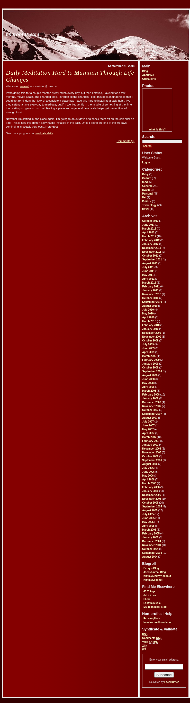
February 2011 (151, 286)
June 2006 (148, 471)
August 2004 (149, 556)
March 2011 (149, 282)
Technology (149, 205)
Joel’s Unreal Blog (154, 572)
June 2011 (148, 271)
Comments (151, 638)
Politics (146, 201)
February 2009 (151, 359)
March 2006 (149, 483)
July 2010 (148, 309)
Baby (145, 174)
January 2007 (150, 444)
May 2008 (147, 383)
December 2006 (151, 448)
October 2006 (150, 456)
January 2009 (150, 363)
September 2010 (152, 302)
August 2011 (149, 263)
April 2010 (148, 317)
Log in (146, 162)
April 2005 (148, 525)
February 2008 (151, 394)
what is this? (157, 129)
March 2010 (149, 321)
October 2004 (150, 549)
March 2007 (149, 437)
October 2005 (150, 502)
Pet (144, 197)
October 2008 (150, 367)
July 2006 (148, 468)
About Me (148, 75)
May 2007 (147, 429)
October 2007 (150, 410)
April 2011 (148, 278)
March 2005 (149, 529)
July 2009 (148, 344)
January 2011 (150, 290)
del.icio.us (149, 595)
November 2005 (151, 498)
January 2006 (150, 491)
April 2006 (148, 479)
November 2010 (151, 294)
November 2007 (151, 406)
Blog (145, 71)
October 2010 (150, 298)
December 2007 (151, 402)
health (146, 189)
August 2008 (149, 375)
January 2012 (150, 244)
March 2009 (149, 356)
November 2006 (151, 452)
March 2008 (149, 390)
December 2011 (151, 248)
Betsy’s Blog (151, 568)
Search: (148, 137)
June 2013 (148, 224)
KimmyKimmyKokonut (157, 576)
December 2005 (151, 495)
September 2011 (152, 259)
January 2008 (150, 398)
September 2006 (152, 460)
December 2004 (151, 541)
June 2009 (148, 348)
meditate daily (44, 133)
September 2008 (152, 371)
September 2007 (152, 413)
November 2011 (151, 251)
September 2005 (152, 506)
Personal (147, 193)
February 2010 (151, 325)
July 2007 (148, 421)
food (145, 182)
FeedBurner (171, 682)
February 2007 (151, 441)
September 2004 (152, 552)
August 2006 (149, 464)
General (147, 185)
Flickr (146, 599)
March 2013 (149, 228)
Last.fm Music (152, 603)
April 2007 (148, 433)
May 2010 (147, 313)
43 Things (149, 591)
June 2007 (148, 425)
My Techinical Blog (155, 606)
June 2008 (148, 379)
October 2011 (150, 255)
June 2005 (148, 518)
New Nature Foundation (157, 622)
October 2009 (150, 340)
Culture (146, 178)
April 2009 (148, 352)
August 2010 (149, 305)
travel (145, 209)
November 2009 (151, 336)
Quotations (149, 78)
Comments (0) (125, 141)
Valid (150, 642)
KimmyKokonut (152, 579)
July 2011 (148, 267)
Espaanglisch (151, 618)
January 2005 (150, 537)
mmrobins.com (22, 34)
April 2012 (148, 232)
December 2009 (151, 332)
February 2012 (151, 240)
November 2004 (151, 545)
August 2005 (149, 510)
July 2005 (148, 514)
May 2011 (147, 275)
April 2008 (148, 386)
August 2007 (149, 417)
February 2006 (151, 487)
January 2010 (150, 329)
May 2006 (147, 475)
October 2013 (150, 220)
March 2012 (149, 236)
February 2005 (151, 533)
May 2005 (147, 522)
